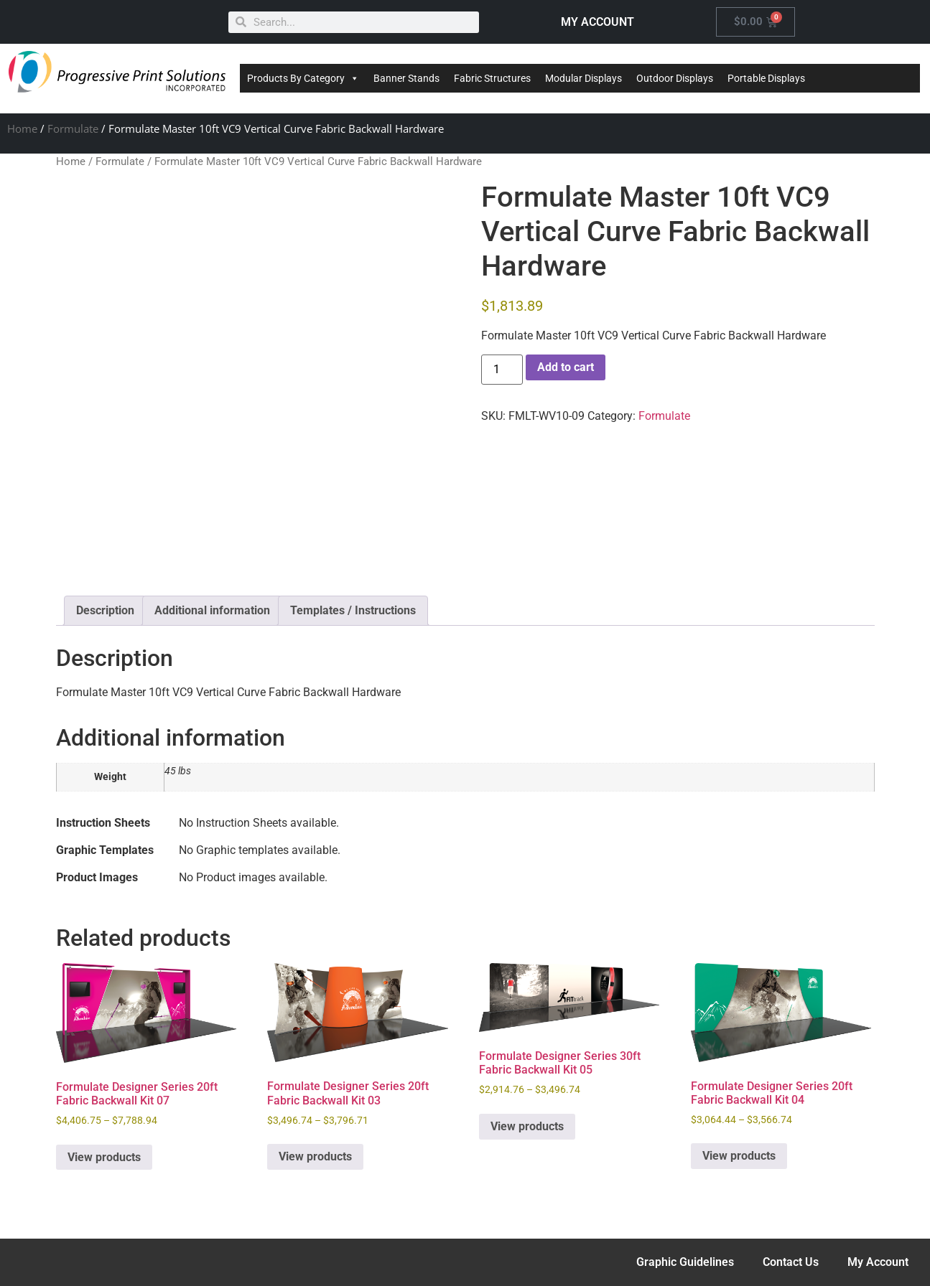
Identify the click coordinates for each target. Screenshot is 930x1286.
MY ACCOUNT (597, 22)
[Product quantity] (502, 370)
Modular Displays (583, 78)
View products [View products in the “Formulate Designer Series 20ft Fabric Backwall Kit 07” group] (104, 1157)
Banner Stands (406, 78)
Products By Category (303, 78)
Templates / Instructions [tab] (353, 610)
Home (22, 128)
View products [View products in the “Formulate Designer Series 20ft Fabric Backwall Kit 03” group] (315, 1156)
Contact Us (791, 1262)
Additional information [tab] (212, 610)
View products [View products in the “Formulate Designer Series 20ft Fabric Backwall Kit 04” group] (739, 1156)
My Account (877, 1262)
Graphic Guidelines (685, 1262)
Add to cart (565, 367)
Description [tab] (105, 610)
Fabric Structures (492, 78)
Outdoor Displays (674, 78)
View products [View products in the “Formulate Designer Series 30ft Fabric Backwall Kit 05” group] (527, 1126)
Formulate (72, 128)
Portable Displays (766, 78)
